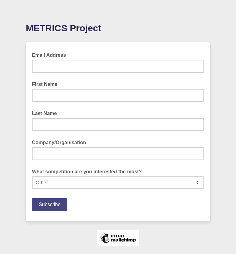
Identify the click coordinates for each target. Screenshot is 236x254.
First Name (44, 84)
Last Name (44, 113)
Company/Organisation (59, 142)
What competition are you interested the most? (87, 171)
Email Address (51, 54)
